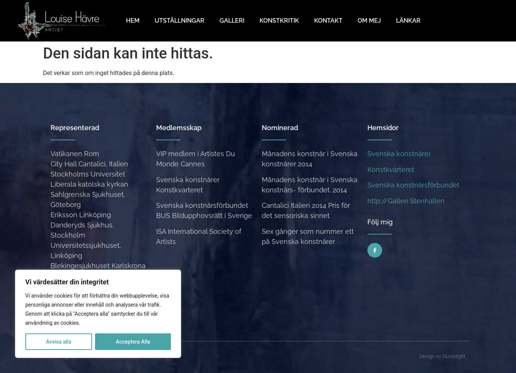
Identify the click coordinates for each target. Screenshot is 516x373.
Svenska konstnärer (399, 154)
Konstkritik (279, 20)
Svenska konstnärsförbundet (413, 185)
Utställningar (179, 20)
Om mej (369, 20)
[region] (98, 314)
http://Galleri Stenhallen (406, 201)
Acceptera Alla (133, 342)
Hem (133, 20)
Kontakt (328, 20)
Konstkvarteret (390, 169)
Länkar (408, 20)
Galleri (232, 20)
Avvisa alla (58, 342)
